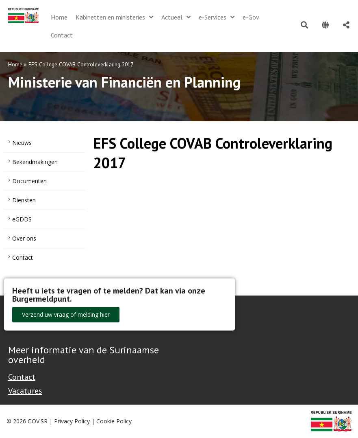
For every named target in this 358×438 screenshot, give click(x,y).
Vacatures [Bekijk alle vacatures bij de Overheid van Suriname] (25, 390)
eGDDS (22, 219)
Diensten (24, 200)
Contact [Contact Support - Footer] (21, 377)
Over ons (24, 238)
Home (15, 64)
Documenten (29, 181)
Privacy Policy (72, 421)
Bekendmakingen (35, 162)
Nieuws (22, 143)
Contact (22, 257)
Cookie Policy (114, 421)
